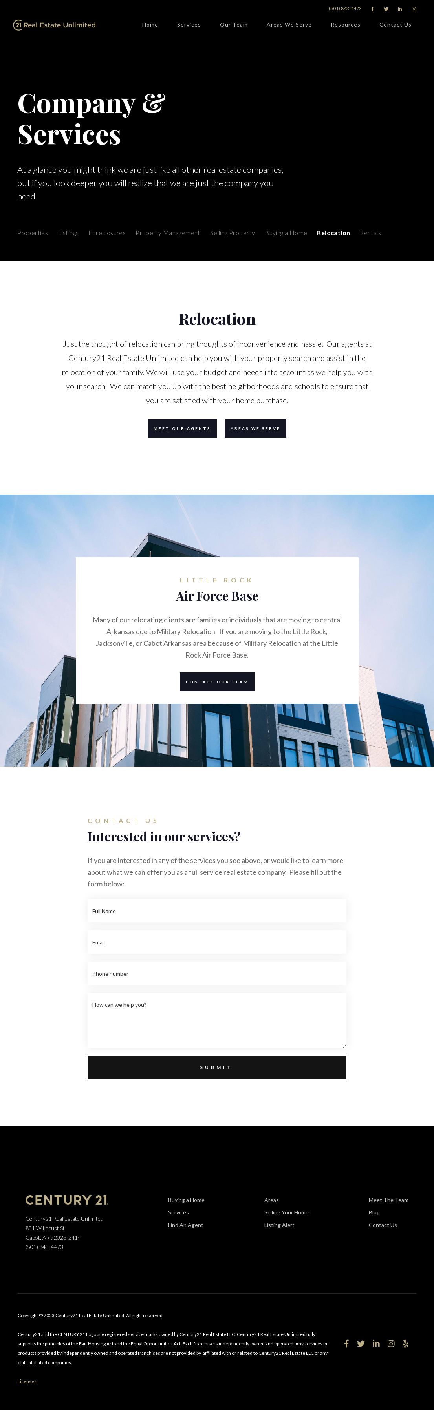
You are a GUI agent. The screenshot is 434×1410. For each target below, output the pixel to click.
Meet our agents (179, 428)
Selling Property (232, 232)
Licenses (27, 1381)
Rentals (370, 232)
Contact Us (395, 26)
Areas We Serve (289, 26)
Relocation (333, 232)
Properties (32, 232)
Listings (68, 232)
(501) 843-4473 (345, 8)
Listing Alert (286, 1226)
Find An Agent (185, 1225)
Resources (345, 26)
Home (150, 24)
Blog (374, 1212)
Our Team (234, 26)
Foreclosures (107, 232)
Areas (271, 1199)
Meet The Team (388, 1199)
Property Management (168, 232)
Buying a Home (286, 232)
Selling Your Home (286, 1212)
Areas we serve (252, 428)
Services (189, 26)
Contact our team (214, 681)
